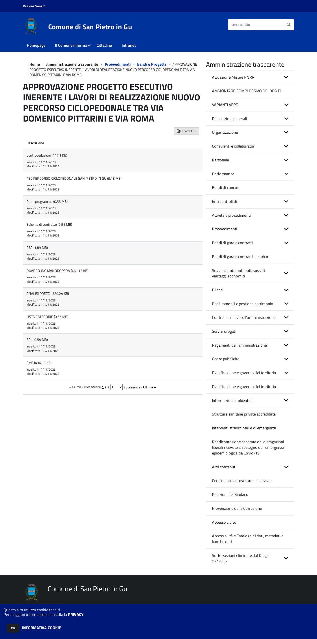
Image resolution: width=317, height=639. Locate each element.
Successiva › (132, 387)
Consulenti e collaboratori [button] (234, 146)
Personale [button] (220, 160)
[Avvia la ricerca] (288, 24)
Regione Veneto (34, 6)
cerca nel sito (241, 24)
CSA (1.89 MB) (37, 247)
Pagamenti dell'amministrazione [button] (239, 345)
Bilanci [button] (217, 290)
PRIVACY (75, 614)
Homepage (36, 45)
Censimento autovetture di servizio (242, 481)
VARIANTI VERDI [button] (226, 105)
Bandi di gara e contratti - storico (240, 257)
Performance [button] (223, 174)
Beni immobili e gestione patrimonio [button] (242, 304)
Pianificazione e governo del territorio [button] (244, 373)
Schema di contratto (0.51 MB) (49, 224)
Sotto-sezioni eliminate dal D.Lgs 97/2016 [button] (240, 558)
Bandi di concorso (227, 187)
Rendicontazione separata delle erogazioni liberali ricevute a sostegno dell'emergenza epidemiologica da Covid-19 (248, 447)
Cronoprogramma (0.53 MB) (47, 201)
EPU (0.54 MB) (37, 339)
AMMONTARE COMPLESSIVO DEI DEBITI (246, 91)
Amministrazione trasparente (72, 64)
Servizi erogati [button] (224, 331)
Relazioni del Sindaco (230, 494)
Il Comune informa (71, 45)
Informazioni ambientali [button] (232, 400)
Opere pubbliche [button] (225, 359)
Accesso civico (224, 522)
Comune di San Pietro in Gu (90, 26)
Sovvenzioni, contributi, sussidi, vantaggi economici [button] (239, 273)
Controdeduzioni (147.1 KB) (46, 155)
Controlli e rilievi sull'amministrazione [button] (244, 317)
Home (34, 64)
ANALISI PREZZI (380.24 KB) (47, 293)
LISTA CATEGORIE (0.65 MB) (47, 316)
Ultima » (149, 387)
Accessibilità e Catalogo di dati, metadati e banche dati (247, 539)
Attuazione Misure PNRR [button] (233, 77)
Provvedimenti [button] (224, 229)
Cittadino (104, 45)
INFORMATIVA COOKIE (41, 628)
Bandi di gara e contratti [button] (232, 243)
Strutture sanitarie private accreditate (244, 414)
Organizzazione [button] (225, 132)
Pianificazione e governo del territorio (244, 387)
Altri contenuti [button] (224, 467)
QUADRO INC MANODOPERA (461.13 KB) (57, 270)
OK (13, 628)
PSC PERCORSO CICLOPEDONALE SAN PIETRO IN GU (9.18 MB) (74, 178)
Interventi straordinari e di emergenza (244, 428)
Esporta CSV (186, 131)
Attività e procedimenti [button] (231, 215)
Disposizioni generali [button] (229, 119)
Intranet (129, 45)
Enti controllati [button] (224, 201)
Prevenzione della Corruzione (237, 508)
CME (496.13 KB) (39, 362)
